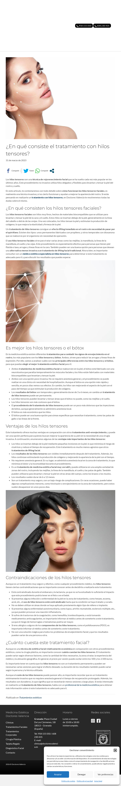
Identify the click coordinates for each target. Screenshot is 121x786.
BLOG (98, 60)
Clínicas (10, 734)
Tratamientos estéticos (30, 709)
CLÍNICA (13, 54)
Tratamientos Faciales (16, 738)
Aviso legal (98, 781)
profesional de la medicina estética (82, 696)
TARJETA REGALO (83, 54)
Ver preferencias (105, 774)
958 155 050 (84, 25)
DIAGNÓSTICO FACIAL (103, 54)
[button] (115, 750)
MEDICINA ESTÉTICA (31, 54)
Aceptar (58, 774)
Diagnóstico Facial (15, 759)
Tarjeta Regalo (13, 755)
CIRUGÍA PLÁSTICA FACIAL (58, 54)
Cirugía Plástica (13, 750)
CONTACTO (108, 60)
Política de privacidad (85, 781)
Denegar (82, 774)
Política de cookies (68, 781)
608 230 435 (102, 25)
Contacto (10, 764)
